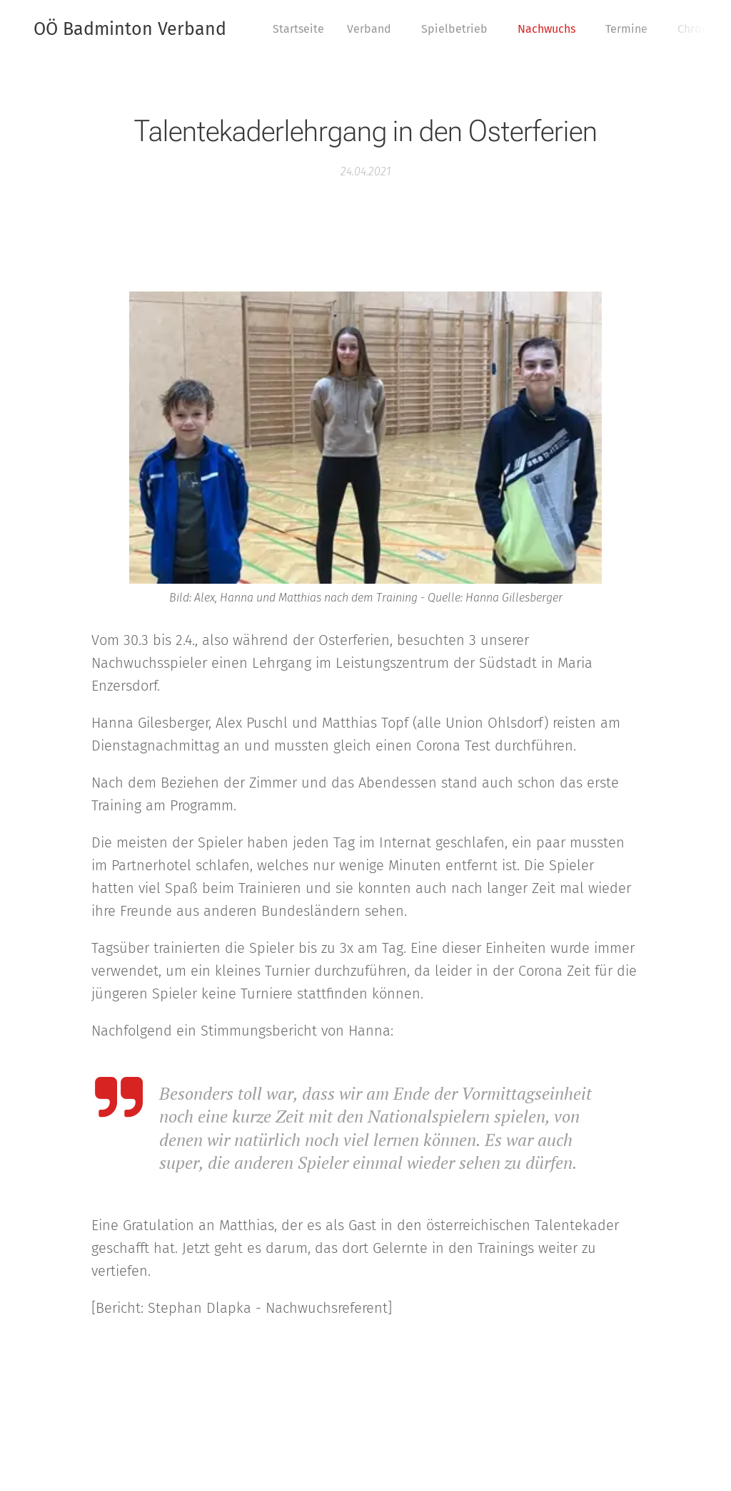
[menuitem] (302, 29)
